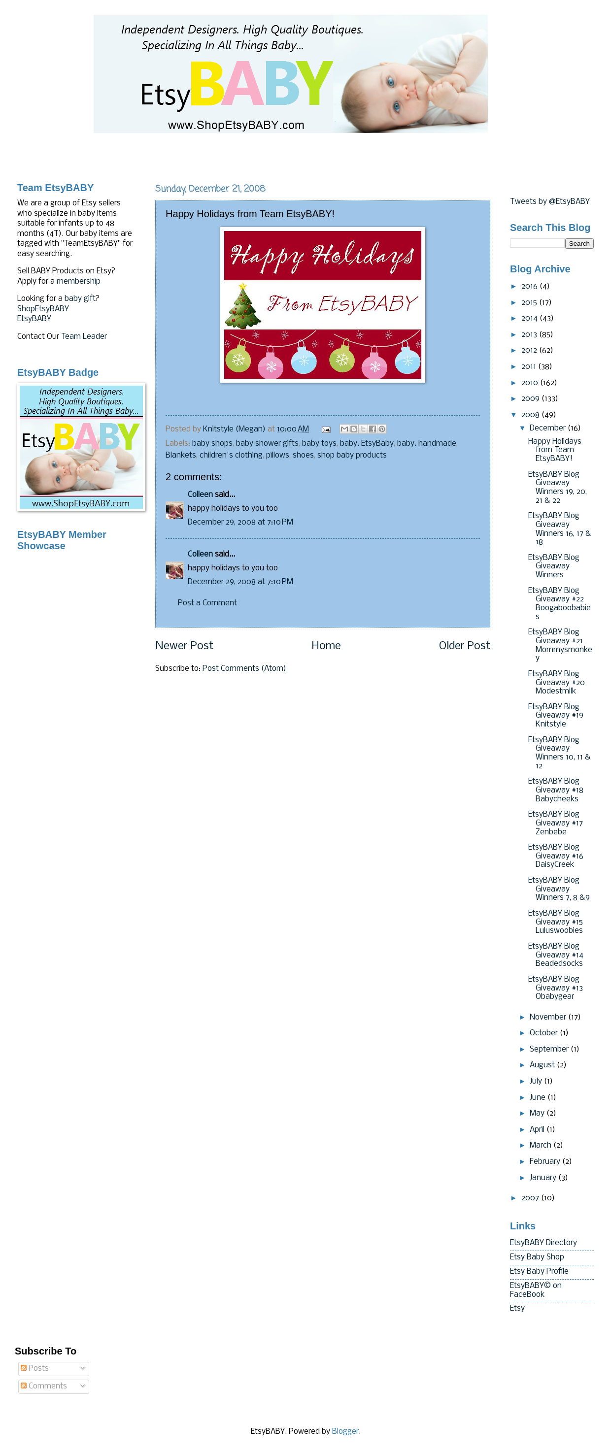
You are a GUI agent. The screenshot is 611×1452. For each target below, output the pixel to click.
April (538, 1130)
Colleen (200, 495)
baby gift (80, 299)
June (538, 1098)
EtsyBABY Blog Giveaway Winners (553, 566)
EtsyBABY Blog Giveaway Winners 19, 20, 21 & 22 (557, 488)
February (546, 1162)
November (549, 1018)
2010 (530, 383)
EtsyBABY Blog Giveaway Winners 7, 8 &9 (559, 889)
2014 (530, 319)
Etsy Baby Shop (537, 1257)
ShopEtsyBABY (43, 309)
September (550, 1050)
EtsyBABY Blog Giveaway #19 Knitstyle (555, 715)
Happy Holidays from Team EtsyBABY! (554, 450)
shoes (303, 456)
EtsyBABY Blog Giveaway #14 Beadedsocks (555, 955)
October (545, 1033)
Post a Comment (207, 603)
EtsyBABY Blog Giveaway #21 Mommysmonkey (560, 645)
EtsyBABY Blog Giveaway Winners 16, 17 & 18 (559, 529)
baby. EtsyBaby (367, 444)
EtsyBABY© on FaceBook (536, 1290)
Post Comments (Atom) (244, 669)
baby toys (319, 444)
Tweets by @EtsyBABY (550, 202)
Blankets (181, 456)
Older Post (464, 646)
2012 (530, 351)
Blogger (345, 1432)
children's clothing (231, 456)
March (541, 1146)
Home (326, 646)
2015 (530, 303)
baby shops (212, 444)
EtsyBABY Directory (543, 1243)
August (543, 1065)
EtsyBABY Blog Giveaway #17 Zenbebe (555, 823)
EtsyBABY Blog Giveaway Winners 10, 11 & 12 (559, 753)
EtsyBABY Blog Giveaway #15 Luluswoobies (555, 922)
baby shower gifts (267, 444)
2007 (531, 1198)
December (549, 428)
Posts (35, 1369)
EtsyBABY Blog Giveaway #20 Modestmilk (556, 682)
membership (79, 282)
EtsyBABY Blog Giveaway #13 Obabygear (555, 988)
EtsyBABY (34, 319)
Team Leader (84, 337)
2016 (530, 287)
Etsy (517, 1309)
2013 (530, 335)
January (544, 1178)
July (537, 1082)
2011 (529, 367)
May (538, 1114)
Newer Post (184, 646)
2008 (531, 415)
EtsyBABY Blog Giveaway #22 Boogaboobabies (559, 604)
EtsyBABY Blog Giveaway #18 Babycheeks (555, 790)
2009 (531, 399)
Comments (44, 1386)
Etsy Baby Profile (539, 1272)
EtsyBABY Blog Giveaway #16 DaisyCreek (555, 856)
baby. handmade (426, 444)
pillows (277, 456)
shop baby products (352, 456)
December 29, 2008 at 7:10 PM (240, 523)
